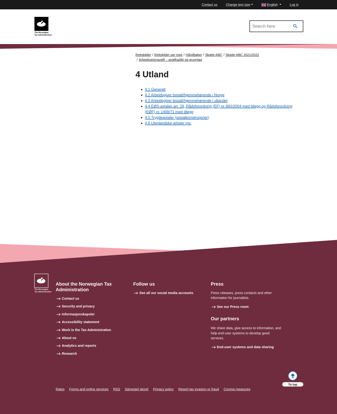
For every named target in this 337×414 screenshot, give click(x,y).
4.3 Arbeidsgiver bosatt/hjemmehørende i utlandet (186, 101)
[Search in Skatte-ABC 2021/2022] (276, 26)
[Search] (295, 26)
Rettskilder (143, 55)
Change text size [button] (238, 5)
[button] (271, 4)
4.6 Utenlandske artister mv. (168, 123)
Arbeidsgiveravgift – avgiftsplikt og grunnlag (170, 60)
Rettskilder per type (168, 55)
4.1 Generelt (155, 89)
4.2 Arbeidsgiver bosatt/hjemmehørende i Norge (184, 95)
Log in (294, 5)
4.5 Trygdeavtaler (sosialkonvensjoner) (177, 117)
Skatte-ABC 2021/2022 (73, 19)
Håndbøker (194, 55)
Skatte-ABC (213, 55)
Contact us (209, 5)
